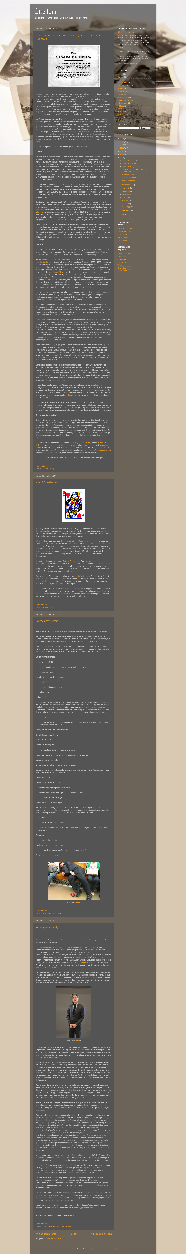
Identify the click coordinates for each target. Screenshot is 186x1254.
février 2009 (126, 207)
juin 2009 (125, 194)
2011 (122, 151)
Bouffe (120, 74)
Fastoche (121, 91)
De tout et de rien (49, 607)
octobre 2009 (127, 167)
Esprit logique (122, 259)
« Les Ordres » (79, 132)
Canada (45, 469)
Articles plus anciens (101, 1234)
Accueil (73, 1234)
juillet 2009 (126, 191)
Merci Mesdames (46, 482)
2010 (122, 154)
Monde (120, 109)
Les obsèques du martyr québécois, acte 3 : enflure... (134, 170)
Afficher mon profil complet (127, 64)
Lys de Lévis (122, 256)
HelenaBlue (122, 268)
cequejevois (122, 80)
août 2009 (126, 188)
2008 (122, 214)
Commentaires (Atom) (54, 1239)
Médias (120, 106)
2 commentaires (41, 466)
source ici (79, 1098)
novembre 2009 (128, 163)
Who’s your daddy (47, 927)
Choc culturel (47, 913)
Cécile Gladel (122, 271)
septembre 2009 (128, 185)
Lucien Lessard (46, 262)
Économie (121, 88)
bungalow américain (56, 272)
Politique (52, 469)
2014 (122, 142)
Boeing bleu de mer (125, 231)
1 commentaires (41, 605)
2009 (122, 158)
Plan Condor (88, 445)
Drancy (88, 443)
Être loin (45, 11)
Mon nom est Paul (127, 32)
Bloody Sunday (54, 445)
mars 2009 (126, 204)
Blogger (117, 1249)
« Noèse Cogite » (83, 576)
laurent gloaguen (124, 253)
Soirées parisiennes (48, 621)
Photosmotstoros (124, 262)
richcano (102, 1249)
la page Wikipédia (87, 962)
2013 (122, 145)
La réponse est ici (104, 450)
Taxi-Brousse (122, 234)
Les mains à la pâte (125, 229)
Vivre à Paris (57, 913)
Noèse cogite (122, 237)
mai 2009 (125, 197)
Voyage (120, 117)
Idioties (120, 94)
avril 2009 (126, 201)
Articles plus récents (46, 1234)
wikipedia (77, 902)
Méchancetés (122, 103)
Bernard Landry (74, 395)
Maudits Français (59, 1226)
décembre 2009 (128, 160)
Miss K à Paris (77, 541)
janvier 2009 (126, 210)
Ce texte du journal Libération (47, 947)
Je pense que (122, 97)
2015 (122, 139)
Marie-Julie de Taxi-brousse (69, 561)
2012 (122, 148)
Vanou (120, 265)
